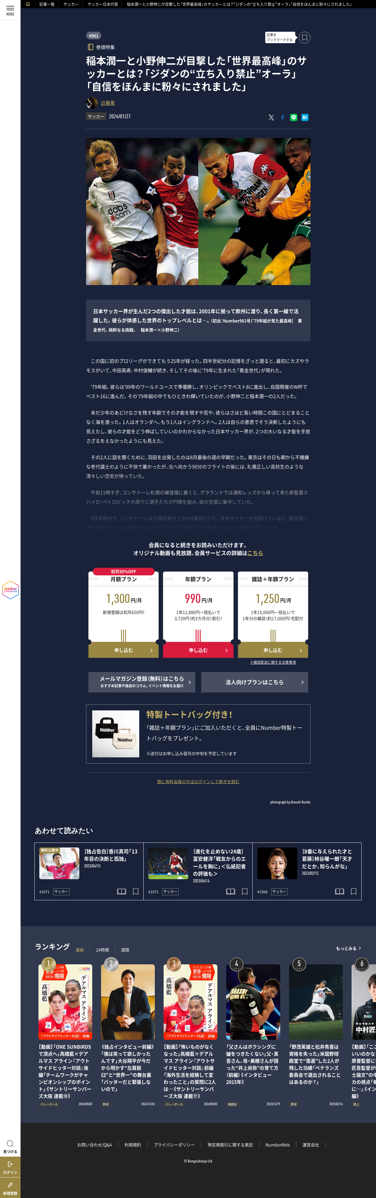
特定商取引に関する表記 (230, 1145)
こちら (255, 553)
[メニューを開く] (10, 10)
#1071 (44, 891)
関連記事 (367, 1170)
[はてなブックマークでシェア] (305, 117)
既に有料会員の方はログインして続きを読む (198, 781)
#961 (93, 35)
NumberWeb (278, 1145)
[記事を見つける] (10, 1146)
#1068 (262, 891)
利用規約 (133, 1145)
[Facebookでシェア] (282, 117)
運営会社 (311, 1145)
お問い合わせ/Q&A (94, 1145)
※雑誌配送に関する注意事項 (273, 662)
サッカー (71, 4)
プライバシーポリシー (174, 1145)
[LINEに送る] (293, 117)
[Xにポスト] (271, 117)
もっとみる (346, 948)
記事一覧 (47, 4)
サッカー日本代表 (103, 4)
